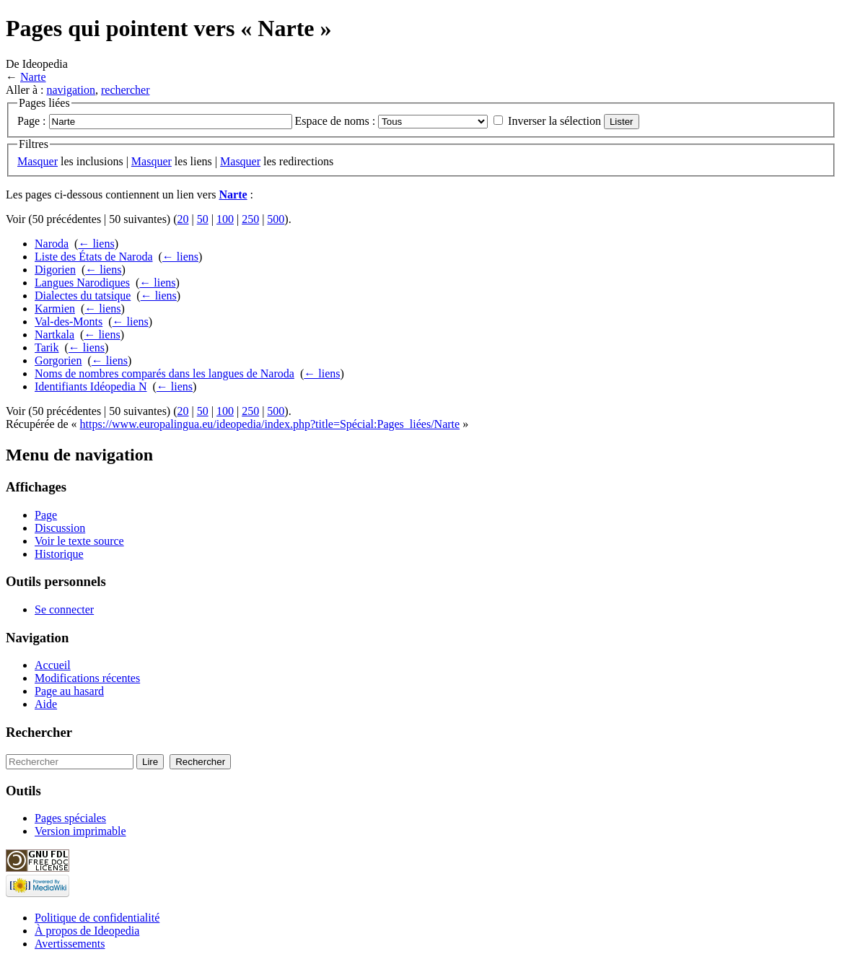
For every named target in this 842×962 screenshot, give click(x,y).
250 (250, 219)
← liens (96, 243)
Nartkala (54, 334)
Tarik (47, 347)
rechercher (125, 90)
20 (183, 219)
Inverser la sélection (554, 121)
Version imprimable (80, 831)
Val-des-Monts (68, 321)
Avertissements (70, 943)
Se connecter (64, 609)
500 (275, 219)
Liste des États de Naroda (94, 256)
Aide (46, 704)
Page (46, 515)
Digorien (55, 269)
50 (203, 219)
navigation (70, 90)
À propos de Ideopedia (87, 930)
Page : (31, 121)
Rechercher (39, 732)
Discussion (60, 528)
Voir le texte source (79, 541)
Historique (59, 554)
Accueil (53, 665)
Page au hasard (69, 691)
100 (225, 219)
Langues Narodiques (82, 282)
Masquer (37, 161)
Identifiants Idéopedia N (91, 386)
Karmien (55, 308)
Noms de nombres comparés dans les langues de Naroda (164, 373)
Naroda (52, 243)
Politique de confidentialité (97, 917)
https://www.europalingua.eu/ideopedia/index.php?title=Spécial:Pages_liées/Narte (270, 424)
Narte (33, 77)
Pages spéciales (70, 818)
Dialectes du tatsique (83, 295)
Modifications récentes (87, 678)
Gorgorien (58, 360)
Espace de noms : (335, 121)
